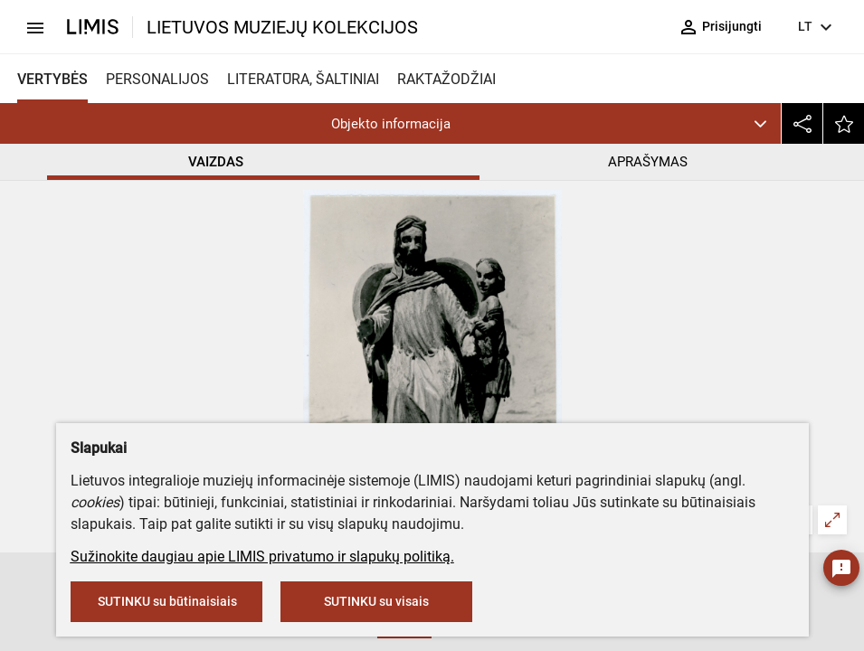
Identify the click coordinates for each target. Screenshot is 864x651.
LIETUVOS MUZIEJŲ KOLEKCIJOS (282, 27)
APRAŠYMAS (648, 162)
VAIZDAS (215, 162)
